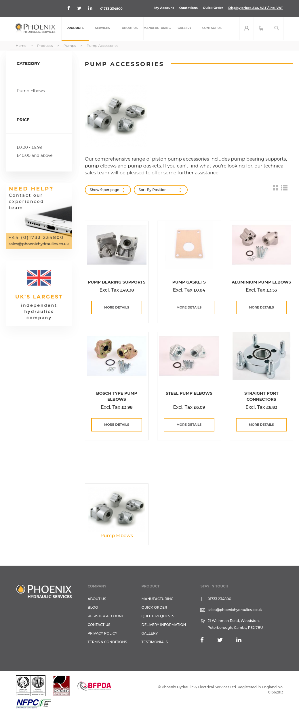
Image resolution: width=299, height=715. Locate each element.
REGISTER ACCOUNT (106, 616)
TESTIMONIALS (155, 642)
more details (116, 307)
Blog (93, 607)
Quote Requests (158, 616)
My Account (164, 8)
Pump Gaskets (189, 282)
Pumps (70, 45)
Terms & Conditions (107, 642)
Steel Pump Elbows (189, 393)
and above (35, 155)
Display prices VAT (255, 8)
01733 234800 (111, 9)
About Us (97, 599)
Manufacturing (158, 599)
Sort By (145, 190)
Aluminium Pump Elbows (261, 282)
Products (45, 45)
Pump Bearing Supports (116, 282)
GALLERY (150, 633)
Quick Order (213, 8)
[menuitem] (75, 29)
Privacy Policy (102, 633)
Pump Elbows (31, 90)
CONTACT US (99, 625)
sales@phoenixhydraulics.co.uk (234, 610)
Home (21, 45)
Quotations (188, 8)
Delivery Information (164, 625)
